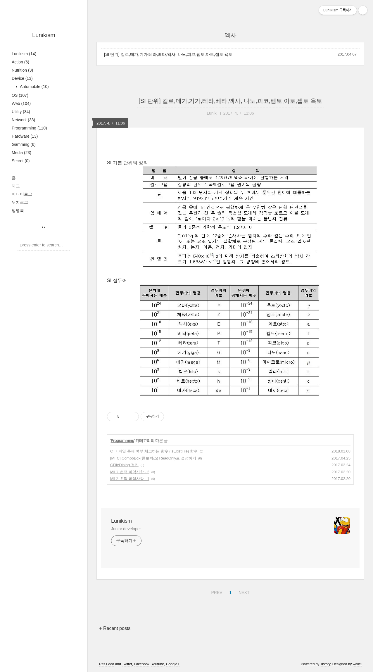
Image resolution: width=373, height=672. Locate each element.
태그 (16, 186)
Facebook (141, 664)
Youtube (157, 664)
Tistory (325, 664)
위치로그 (20, 202)
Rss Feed (106, 664)
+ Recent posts (114, 628)
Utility (21, 111)
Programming (29, 128)
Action (20, 62)
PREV (216, 591)
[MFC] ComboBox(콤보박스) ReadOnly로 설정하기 (153, 458)
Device (22, 78)
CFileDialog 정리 (124, 465)
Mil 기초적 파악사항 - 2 (129, 472)
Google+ (172, 664)
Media (21, 152)
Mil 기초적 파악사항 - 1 (129, 478)
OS (20, 95)
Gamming (24, 144)
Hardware (25, 136)
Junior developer (126, 528)
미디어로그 (22, 194)
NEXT (243, 591)
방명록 (18, 210)
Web (21, 103)
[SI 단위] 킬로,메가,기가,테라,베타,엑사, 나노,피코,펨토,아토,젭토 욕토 (168, 54)
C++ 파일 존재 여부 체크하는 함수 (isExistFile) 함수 (154, 451)
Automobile (34, 86)
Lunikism (43, 35)
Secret (21, 160)
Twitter (127, 664)
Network (23, 120)
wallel (357, 664)
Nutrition (22, 70)
